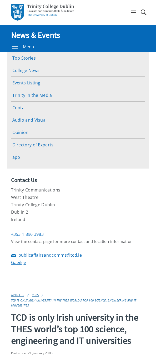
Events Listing (26, 83)
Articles (17, 295)
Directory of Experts (33, 145)
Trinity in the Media (32, 95)
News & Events (35, 35)
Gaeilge (18, 262)
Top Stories (24, 58)
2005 (35, 295)
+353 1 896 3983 (27, 234)
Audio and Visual (29, 120)
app (16, 157)
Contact (20, 108)
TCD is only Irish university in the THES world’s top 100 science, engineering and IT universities (73, 302)
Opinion (20, 132)
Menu (23, 47)
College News (26, 70)
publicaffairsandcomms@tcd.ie (46, 255)
